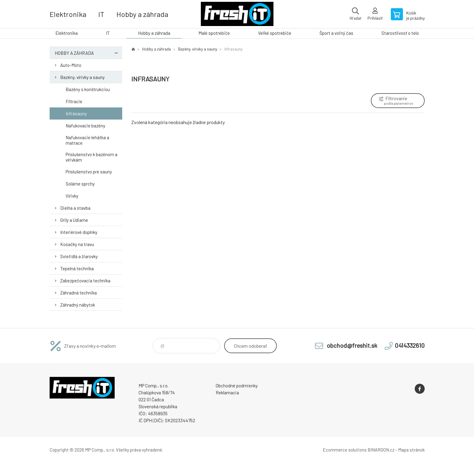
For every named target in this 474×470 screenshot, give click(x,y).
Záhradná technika (78, 292)
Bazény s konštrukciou (88, 89)
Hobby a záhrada (142, 14)
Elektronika (68, 14)
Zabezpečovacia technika (85, 280)
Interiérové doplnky (78, 232)
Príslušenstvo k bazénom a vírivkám (91, 157)
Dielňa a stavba (75, 208)
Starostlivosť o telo (400, 33)
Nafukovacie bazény (85, 125)
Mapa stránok (411, 449)
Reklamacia (227, 392)
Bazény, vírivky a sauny (82, 77)
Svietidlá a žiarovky (79, 256)
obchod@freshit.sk (352, 345)
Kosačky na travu (77, 244)
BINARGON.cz (381, 449)
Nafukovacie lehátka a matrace (87, 140)
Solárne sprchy (80, 183)
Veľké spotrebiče (274, 33)
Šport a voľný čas (336, 33)
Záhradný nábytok (77, 304)
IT (101, 14)
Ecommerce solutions (345, 449)
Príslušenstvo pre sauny (89, 171)
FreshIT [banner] (237, 14)
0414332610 (410, 345)
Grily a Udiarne (74, 220)
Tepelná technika (77, 268)
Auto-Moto (70, 65)
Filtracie (74, 101)
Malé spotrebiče (214, 33)
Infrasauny (76, 113)
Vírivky (72, 196)
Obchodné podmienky (237, 385)
